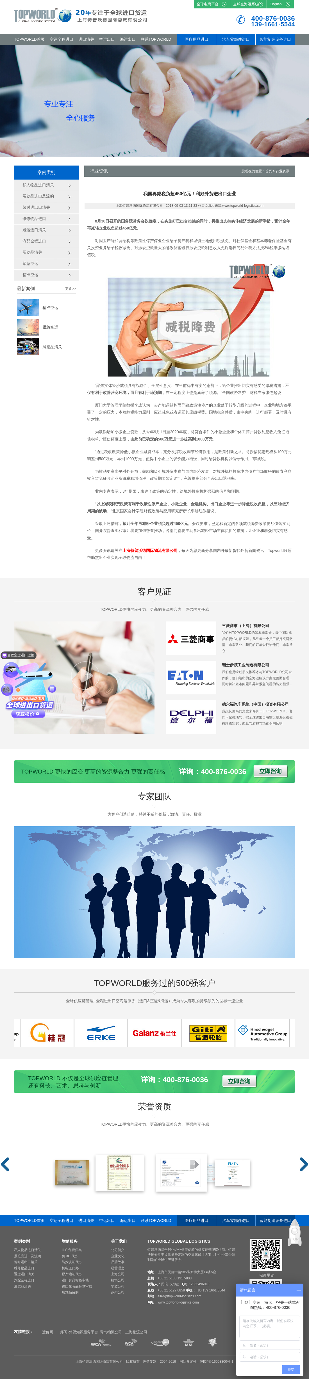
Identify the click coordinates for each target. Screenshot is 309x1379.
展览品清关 (52, 347)
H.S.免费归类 (72, 1250)
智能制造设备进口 (275, 39)
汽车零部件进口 (236, 39)
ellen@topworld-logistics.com (179, 1296)
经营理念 (117, 1268)
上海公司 (117, 1274)
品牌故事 (117, 1262)
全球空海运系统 (246, 4)
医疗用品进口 (196, 39)
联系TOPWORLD (156, 39)
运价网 (47, 1332)
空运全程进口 (61, 39)
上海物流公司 (136, 1332)
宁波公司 (117, 1286)
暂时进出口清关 (26, 1262)
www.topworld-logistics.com (178, 1302)
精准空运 (50, 307)
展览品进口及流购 (27, 1256)
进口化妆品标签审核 (77, 1286)
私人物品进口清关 (27, 1250)
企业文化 (117, 1256)
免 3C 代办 (70, 1256)
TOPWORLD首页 (29, 39)
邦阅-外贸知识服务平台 (79, 1332)
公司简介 (117, 1250)
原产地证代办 (72, 1274)
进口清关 (86, 39)
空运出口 (107, 39)
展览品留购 (70, 1292)
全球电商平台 (208, 4)
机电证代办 (70, 1268)
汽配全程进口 (24, 1280)
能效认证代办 (72, 1262)
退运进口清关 (24, 1274)
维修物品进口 (24, 1268)
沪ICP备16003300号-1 (216, 1362)
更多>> (70, 289)
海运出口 (128, 39)
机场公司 (117, 1280)
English (276, 4)
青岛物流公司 (111, 1332)
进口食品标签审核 (75, 1280)
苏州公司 (117, 1292)
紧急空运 (50, 327)
